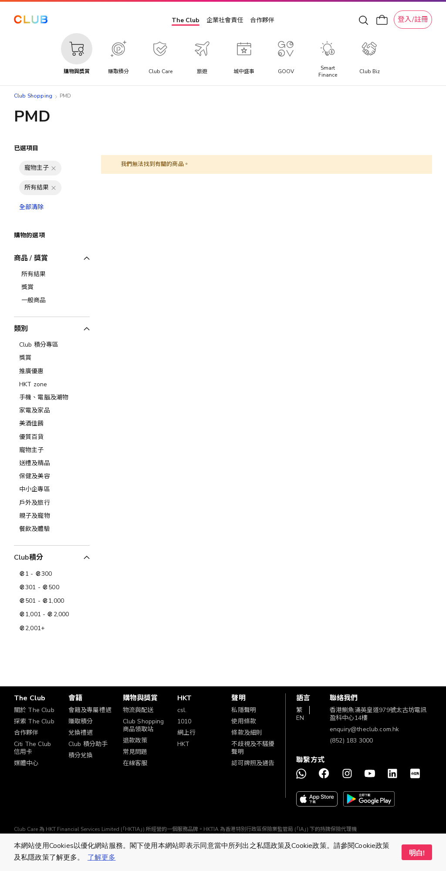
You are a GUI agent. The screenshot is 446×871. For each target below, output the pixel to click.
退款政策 (135, 740)
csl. (182, 710)
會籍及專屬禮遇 (90, 710)
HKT (183, 744)
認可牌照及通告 (252, 763)
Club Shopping (33, 95)
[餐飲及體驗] (51, 529)
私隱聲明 (243, 710)
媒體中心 (26, 763)
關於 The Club (34, 710)
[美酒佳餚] (51, 424)
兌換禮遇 (80, 733)
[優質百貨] (51, 437)
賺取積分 (80, 721)
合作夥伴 (262, 20)
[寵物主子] (51, 450)
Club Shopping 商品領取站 (143, 725)
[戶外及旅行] (51, 503)
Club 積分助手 (88, 744)
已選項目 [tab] (26, 148)
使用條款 (243, 721)
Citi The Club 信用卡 (32, 748)
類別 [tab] (21, 329)
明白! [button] (417, 853)
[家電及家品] (51, 411)
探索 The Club (34, 721)
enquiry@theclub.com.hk (364, 729)
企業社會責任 (224, 20)
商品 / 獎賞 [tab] (31, 258)
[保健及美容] (51, 476)
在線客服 (135, 763)
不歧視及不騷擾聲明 (252, 748)
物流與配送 (138, 710)
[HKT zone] (51, 384)
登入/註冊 (413, 19)
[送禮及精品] (51, 463)
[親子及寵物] (51, 516)
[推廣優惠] (51, 371)
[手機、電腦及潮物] (51, 398)
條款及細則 (246, 733)
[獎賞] (51, 358)
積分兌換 (80, 755)
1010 (184, 721)
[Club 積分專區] (51, 345)
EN (300, 718)
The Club (185, 20)
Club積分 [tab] (28, 557)
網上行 (186, 733)
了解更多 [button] (102, 857)
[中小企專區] (51, 489)
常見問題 (135, 752)
